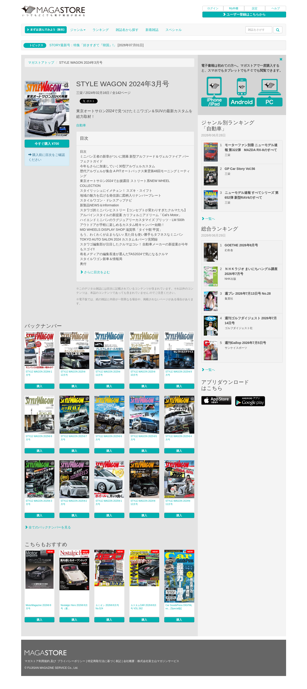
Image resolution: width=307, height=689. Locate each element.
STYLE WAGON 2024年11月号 (178, 502)
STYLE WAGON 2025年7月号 (74, 438)
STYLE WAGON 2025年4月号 (178, 438)
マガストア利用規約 (37, 661)
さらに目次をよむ (95, 272)
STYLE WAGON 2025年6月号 (109, 438)
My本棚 (233, 8)
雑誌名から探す (127, 30)
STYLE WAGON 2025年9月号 (178, 373)
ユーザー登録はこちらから (244, 14)
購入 (39, 386)
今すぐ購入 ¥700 (47, 143)
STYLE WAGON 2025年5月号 (144, 438)
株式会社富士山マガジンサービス (158, 661)
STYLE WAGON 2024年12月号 (143, 502)
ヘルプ (275, 8)
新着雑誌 (151, 30)
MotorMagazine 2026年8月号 (38, 607)
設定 (254, 8)
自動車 (81, 125)
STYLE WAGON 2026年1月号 (39, 373)
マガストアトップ (41, 62)
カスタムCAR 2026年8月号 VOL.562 (144, 607)
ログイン (212, 8)
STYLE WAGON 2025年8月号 (39, 438)
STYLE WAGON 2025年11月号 (108, 373)
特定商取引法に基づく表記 (104, 661)
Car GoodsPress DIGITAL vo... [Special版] (178, 607)
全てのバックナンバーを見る (48, 527)
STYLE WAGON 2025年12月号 (73, 373)
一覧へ (208, 219)
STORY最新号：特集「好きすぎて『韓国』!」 (83, 45)
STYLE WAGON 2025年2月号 (74, 502)
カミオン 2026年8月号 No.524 (107, 607)
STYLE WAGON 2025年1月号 (109, 502)
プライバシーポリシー (71, 661)
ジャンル (78, 30)
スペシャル (173, 30)
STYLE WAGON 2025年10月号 (143, 373)
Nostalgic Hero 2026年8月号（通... (74, 607)
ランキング (100, 30)
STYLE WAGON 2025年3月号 (39, 502)
